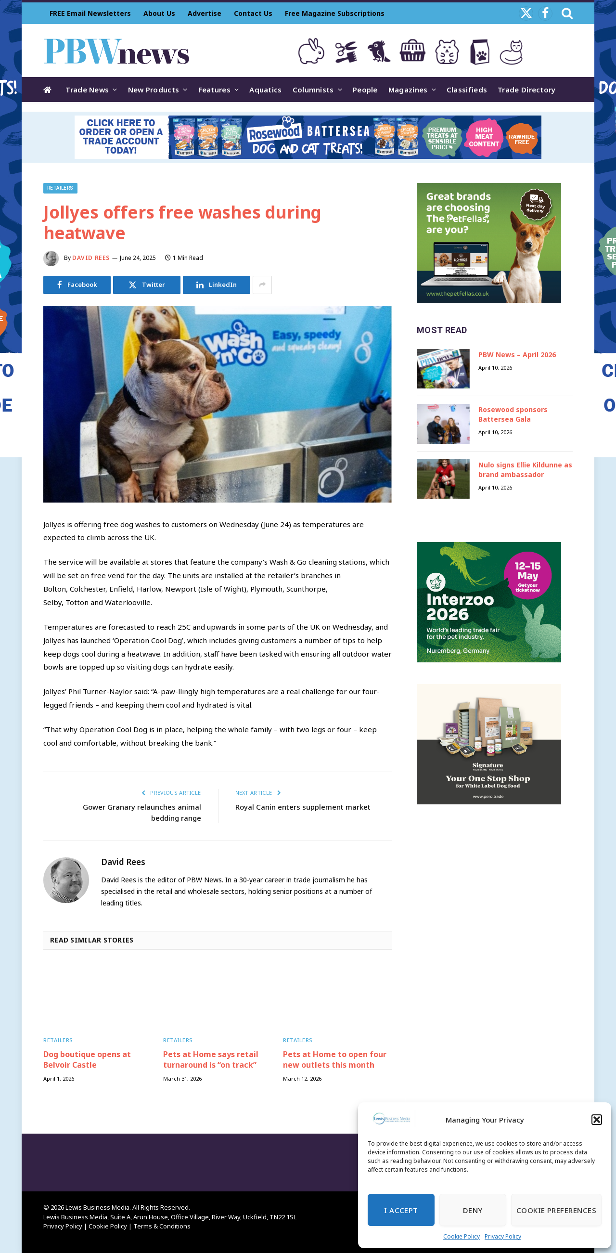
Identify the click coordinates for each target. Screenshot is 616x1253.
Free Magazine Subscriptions (335, 13)
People (365, 89)
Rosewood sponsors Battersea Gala (513, 414)
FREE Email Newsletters (90, 13)
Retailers (60, 188)
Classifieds (467, 89)
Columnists (313, 89)
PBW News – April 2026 (517, 354)
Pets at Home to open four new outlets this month (334, 1059)
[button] (597, 1119)
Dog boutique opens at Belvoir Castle (87, 1059)
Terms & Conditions (162, 1226)
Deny (473, 1210)
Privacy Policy (503, 1236)
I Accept (401, 1210)
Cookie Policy (461, 1236)
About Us (159, 13)
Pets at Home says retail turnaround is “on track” (210, 1059)
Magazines (408, 89)
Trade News (87, 89)
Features (214, 89)
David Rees (91, 258)
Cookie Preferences (556, 1210)
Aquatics (265, 89)
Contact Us (253, 13)
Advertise (204, 13)
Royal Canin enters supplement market (303, 807)
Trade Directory (527, 89)
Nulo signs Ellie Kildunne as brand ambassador (525, 469)
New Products (154, 89)
